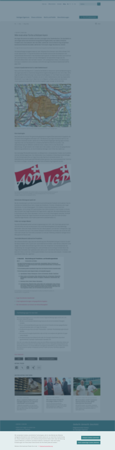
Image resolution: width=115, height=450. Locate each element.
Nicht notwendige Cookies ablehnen (88, 442)
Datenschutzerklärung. (46, 446)
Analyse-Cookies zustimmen (91, 437)
